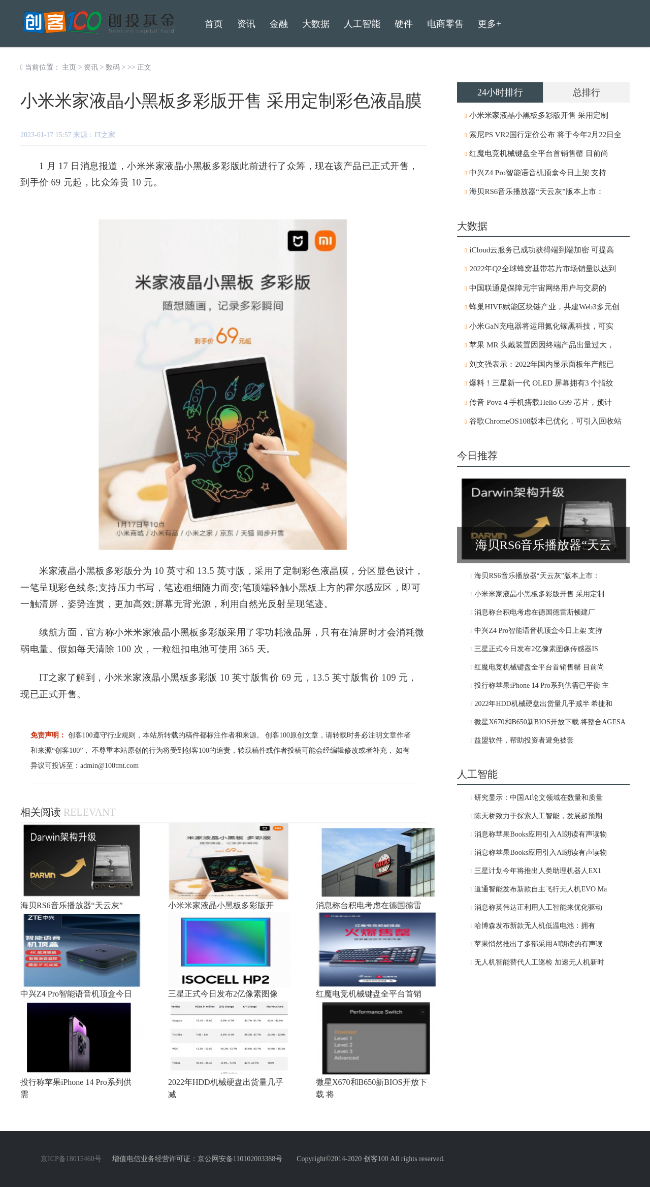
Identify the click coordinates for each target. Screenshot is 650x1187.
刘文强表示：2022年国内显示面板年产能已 (541, 364)
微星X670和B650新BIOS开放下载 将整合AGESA (550, 722)
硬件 (404, 24)
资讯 (91, 67)
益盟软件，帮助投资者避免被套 (524, 740)
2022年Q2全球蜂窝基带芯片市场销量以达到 (542, 269)
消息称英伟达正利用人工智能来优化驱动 (538, 907)
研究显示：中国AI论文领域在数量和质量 (538, 797)
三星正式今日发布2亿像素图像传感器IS (536, 649)
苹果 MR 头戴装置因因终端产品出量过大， (541, 345)
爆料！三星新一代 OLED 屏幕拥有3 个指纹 (541, 383)
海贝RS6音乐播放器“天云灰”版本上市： (536, 191)
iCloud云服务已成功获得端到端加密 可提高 (541, 250)
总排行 (586, 92)
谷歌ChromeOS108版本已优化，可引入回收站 (545, 421)
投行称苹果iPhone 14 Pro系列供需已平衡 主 (541, 685)
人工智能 (362, 24)
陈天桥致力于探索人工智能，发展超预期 (538, 816)
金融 (279, 24)
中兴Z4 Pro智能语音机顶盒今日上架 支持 (537, 173)
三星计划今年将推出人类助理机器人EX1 (537, 871)
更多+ (489, 24)
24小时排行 (500, 92)
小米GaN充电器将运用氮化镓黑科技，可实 (541, 326)
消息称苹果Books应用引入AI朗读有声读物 (540, 834)
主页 (69, 67)
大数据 (316, 24)
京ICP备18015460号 (71, 1159)
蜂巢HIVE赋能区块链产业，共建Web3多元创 (544, 307)
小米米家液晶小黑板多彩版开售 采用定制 (538, 115)
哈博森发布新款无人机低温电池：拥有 (534, 925)
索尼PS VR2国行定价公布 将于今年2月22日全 (545, 135)
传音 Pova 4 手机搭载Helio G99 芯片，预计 (540, 402)
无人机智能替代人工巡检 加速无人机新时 (539, 962)
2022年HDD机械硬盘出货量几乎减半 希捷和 (543, 704)
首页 (214, 24)
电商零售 (445, 24)
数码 (113, 67)
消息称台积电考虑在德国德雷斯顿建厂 (534, 612)
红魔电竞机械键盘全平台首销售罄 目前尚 (538, 153)
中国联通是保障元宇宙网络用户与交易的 (537, 288)
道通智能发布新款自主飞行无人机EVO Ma (540, 889)
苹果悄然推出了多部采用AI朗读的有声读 (538, 944)
